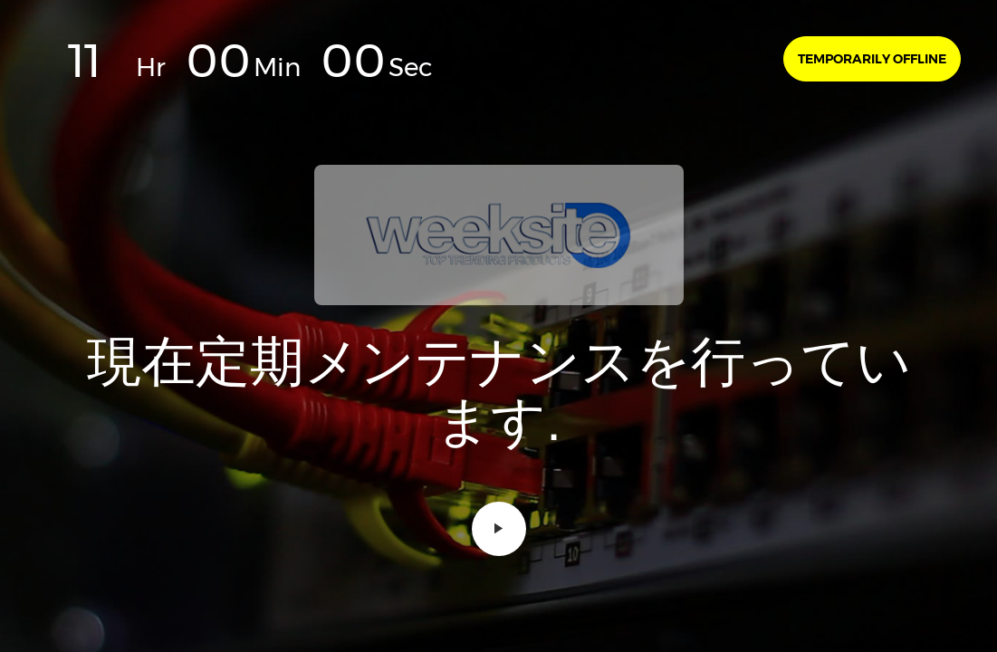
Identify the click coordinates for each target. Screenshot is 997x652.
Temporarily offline (872, 59)
